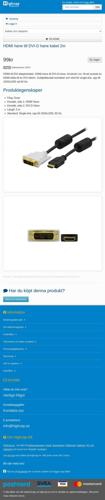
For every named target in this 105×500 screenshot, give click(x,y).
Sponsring (8, 356)
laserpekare (58, 445)
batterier (81, 445)
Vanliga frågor (14, 395)
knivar (48, 445)
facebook (22, 471)
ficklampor (71, 445)
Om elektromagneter (13, 327)
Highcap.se (8, 445)
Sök (97, 7)
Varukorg (11, 18)
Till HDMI (52, 39)
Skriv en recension (16, 299)
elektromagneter (36, 445)
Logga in (11, 23)
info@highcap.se (16, 426)
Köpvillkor (8, 370)
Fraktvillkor (8, 334)
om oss (11, 455)
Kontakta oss (13, 411)
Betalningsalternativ (13, 320)
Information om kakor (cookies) (18, 341)
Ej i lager (95, 59)
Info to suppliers (11, 363)
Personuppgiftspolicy (13, 349)
